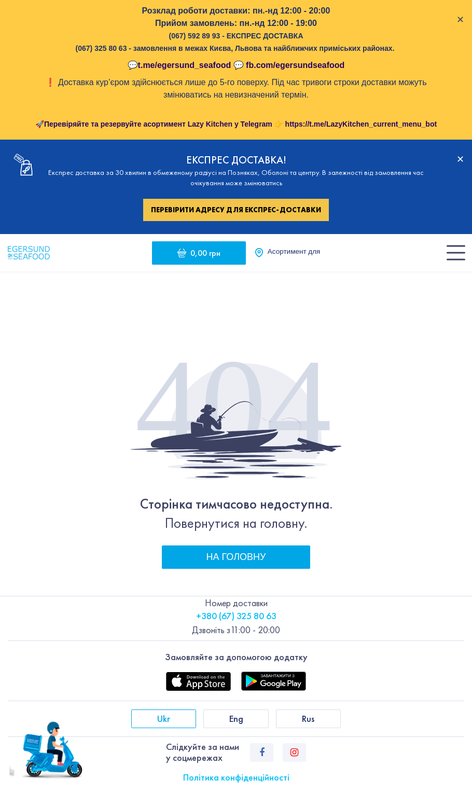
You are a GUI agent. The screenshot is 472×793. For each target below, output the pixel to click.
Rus (308, 718)
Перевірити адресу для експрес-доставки (236, 209)
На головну (236, 557)
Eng (236, 718)
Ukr (163, 718)
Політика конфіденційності (236, 777)
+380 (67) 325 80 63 (236, 616)
